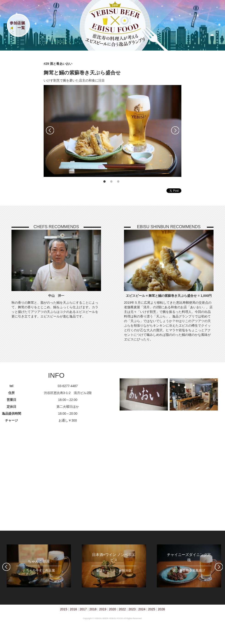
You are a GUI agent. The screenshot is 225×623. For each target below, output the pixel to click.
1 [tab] (104, 181)
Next (175, 130)
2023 (132, 609)
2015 (63, 609)
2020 (112, 609)
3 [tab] (118, 181)
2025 (151, 609)
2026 (161, 609)
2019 (102, 609)
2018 (92, 609)
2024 (141, 609)
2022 (122, 609)
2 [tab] (111, 181)
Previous (50, 130)
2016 (73, 609)
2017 (83, 609)
